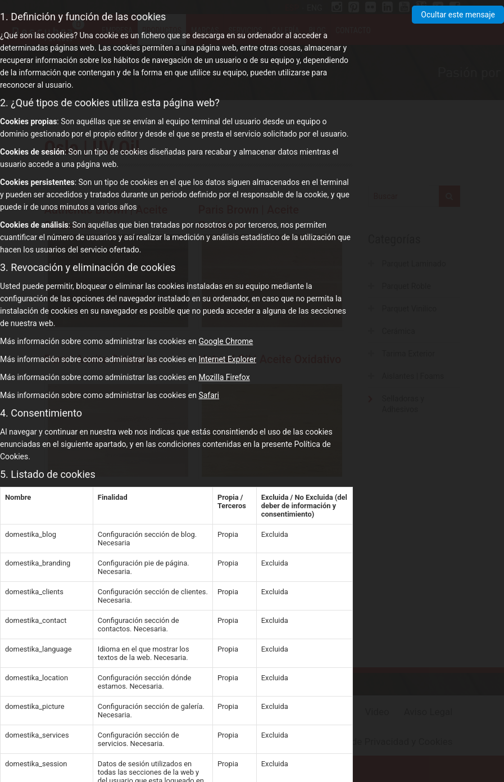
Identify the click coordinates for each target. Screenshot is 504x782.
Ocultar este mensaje (458, 14)
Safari (208, 395)
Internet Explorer (227, 359)
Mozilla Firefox (223, 377)
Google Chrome (225, 341)
